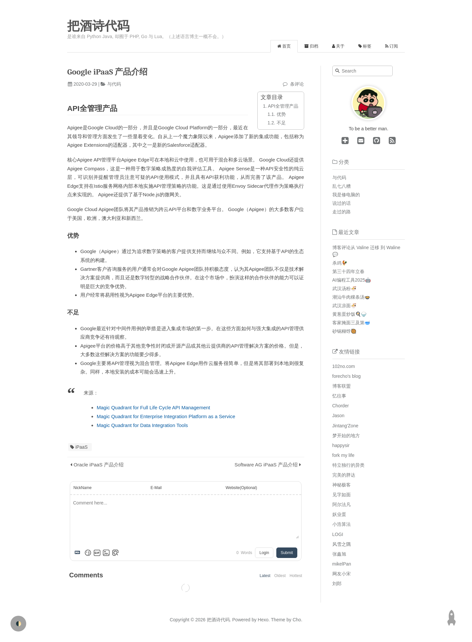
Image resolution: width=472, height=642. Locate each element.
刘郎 (337, 583)
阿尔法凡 (341, 504)
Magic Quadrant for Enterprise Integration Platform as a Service (166, 416)
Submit (287, 552)
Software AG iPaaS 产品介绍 (266, 464)
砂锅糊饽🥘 (344, 331)
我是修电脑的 (346, 194)
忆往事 (339, 395)
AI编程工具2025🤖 (351, 280)
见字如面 (341, 494)
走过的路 (341, 211)
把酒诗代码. (219, 619)
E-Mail (156, 487)
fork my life (343, 455)
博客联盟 (341, 386)
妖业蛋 (339, 514)
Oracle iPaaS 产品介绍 (99, 464)
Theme (277, 619)
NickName (82, 487)
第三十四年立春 (348, 271)
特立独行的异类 (348, 465)
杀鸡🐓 (339, 263)
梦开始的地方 (346, 435)
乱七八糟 (341, 186)
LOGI (337, 534)
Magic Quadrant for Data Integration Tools (142, 425)
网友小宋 (341, 573)
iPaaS (81, 447)
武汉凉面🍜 (344, 305)
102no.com (343, 366)
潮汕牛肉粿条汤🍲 (351, 297)
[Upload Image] (106, 553)
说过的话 (341, 203)
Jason (338, 415)
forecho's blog (346, 376)
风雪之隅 (341, 544)
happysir (341, 445)
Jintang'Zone (345, 425)
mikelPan (341, 564)
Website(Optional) (241, 487)
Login (264, 552)
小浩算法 (341, 524)
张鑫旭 (339, 554)
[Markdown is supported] (79, 553)
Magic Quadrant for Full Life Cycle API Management (153, 407)
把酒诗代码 (98, 26)
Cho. (296, 619)
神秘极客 (341, 484)
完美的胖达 (343, 475)
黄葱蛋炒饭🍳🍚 (349, 314)
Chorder (340, 405)
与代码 (114, 84)
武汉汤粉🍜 (344, 288)
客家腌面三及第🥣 (351, 322)
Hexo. (262, 619)
